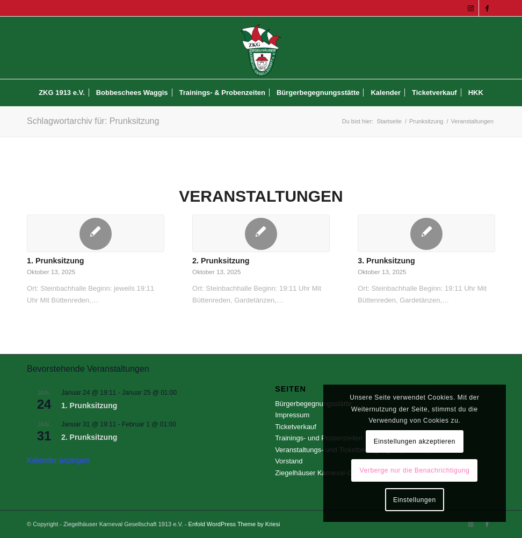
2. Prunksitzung (220, 260)
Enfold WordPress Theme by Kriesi (234, 524)
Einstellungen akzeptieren (414, 441)
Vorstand (288, 461)
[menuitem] (61, 92)
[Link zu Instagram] (471, 8)
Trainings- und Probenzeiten (319, 438)
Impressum (292, 415)
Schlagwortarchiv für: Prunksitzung (93, 121)
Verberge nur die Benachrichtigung (415, 470)
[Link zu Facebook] (487, 8)
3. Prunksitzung (386, 260)
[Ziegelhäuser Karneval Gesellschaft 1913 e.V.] (261, 48)
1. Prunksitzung (55, 260)
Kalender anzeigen (58, 460)
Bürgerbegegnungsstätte (313, 404)
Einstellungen (414, 500)
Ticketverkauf (295, 427)
